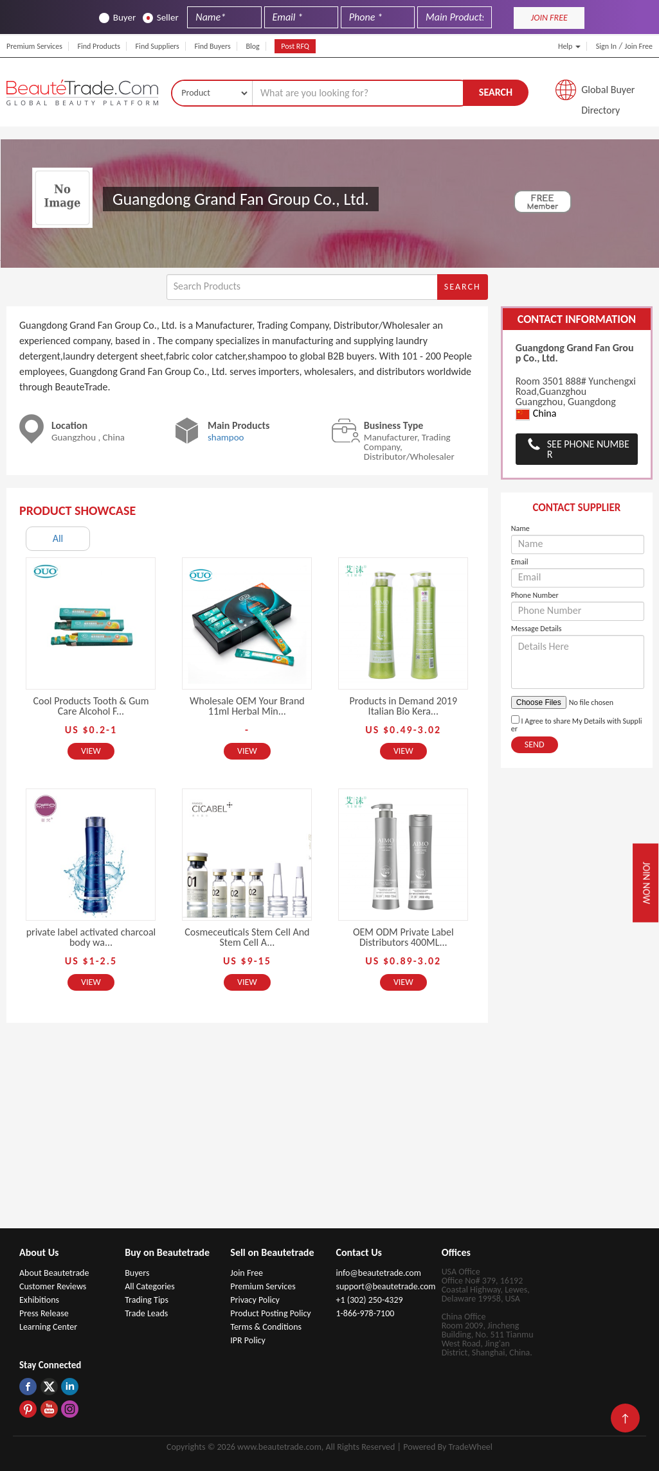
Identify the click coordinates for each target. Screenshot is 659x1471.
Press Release (44, 1313)
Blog (252, 46)
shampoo (226, 437)
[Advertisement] (330, 1132)
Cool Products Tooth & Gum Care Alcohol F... (91, 706)
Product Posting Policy (270, 1313)
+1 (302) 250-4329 (369, 1299)
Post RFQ (295, 46)
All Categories (150, 1286)
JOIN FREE (549, 17)
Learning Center (48, 1326)
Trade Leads (146, 1313)
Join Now (646, 882)
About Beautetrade (54, 1272)
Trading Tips (146, 1299)
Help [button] (569, 46)
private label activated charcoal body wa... (91, 937)
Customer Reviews (52, 1286)
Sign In (606, 46)
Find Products (98, 46)
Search (495, 92)
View (91, 750)
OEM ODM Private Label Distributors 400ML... (403, 937)
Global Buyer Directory (608, 93)
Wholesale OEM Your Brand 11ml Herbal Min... (247, 706)
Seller (161, 17)
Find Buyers (212, 46)
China (536, 414)
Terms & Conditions (266, 1326)
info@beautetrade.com (378, 1272)
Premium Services (34, 46)
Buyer (117, 17)
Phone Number (535, 595)
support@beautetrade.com (385, 1286)
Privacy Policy (255, 1299)
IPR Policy (248, 1340)
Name (520, 528)
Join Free (639, 46)
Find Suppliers (157, 46)
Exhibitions (39, 1299)
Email (519, 562)
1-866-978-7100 (365, 1313)
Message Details (536, 628)
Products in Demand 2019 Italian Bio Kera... (403, 706)
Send (535, 744)
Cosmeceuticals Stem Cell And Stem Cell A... (247, 937)
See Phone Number (588, 449)
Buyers (137, 1272)
